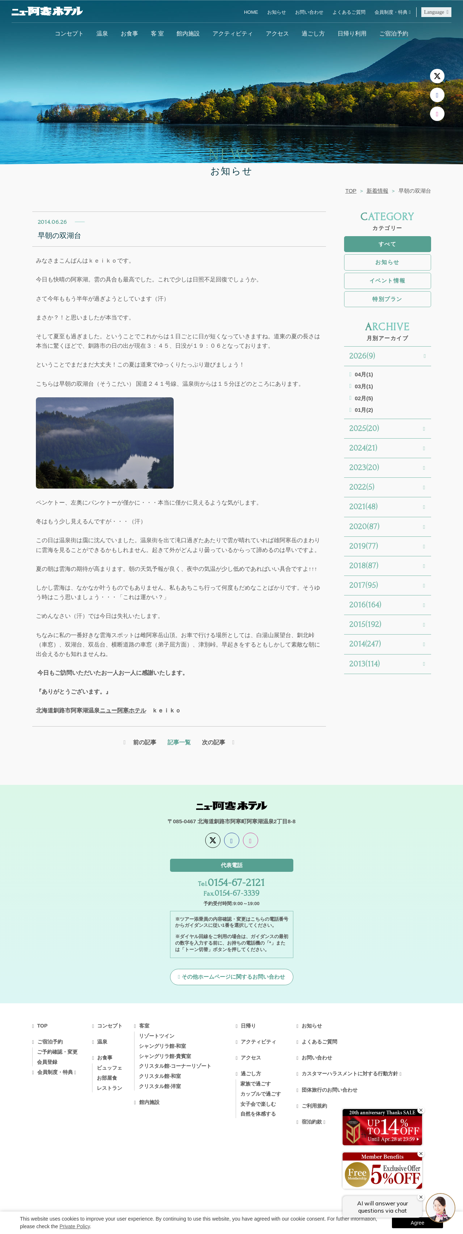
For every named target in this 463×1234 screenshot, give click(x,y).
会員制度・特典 (391, 12)
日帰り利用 (352, 33)
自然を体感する (258, 1114)
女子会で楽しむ (258, 1104)
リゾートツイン (156, 1036)
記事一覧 (179, 742)
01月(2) (364, 410)
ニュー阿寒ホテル (123, 710)
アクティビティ (232, 33)
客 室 (157, 33)
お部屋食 (107, 1078)
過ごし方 (313, 33)
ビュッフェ (109, 1068)
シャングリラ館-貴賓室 (165, 1056)
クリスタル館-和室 (160, 1076)
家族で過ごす (255, 1084)
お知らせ (276, 12)
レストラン (109, 1088)
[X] (437, 76)
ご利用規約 (314, 1106)
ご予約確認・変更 (57, 1052)
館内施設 (188, 33)
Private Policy (74, 1226)
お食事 (129, 33)
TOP (350, 191)
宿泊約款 (312, 1122)
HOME (251, 12)
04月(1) (364, 374)
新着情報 (377, 191)
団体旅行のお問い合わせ (329, 1090)
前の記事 (144, 742)
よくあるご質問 (348, 12)
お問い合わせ (309, 12)
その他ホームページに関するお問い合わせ (233, 977)
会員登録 (47, 1062)
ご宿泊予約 (393, 33)
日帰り (248, 1026)
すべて (388, 244)
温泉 (102, 33)
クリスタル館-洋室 (160, 1086)
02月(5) (364, 398)
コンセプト (69, 33)
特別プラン (387, 299)
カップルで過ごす (260, 1094)
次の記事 (213, 742)
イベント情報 (387, 280)
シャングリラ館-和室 (162, 1046)
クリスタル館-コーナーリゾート (175, 1066)
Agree (417, 1223)
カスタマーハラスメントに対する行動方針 (350, 1073)
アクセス (277, 33)
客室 (144, 1026)
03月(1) (364, 386)
